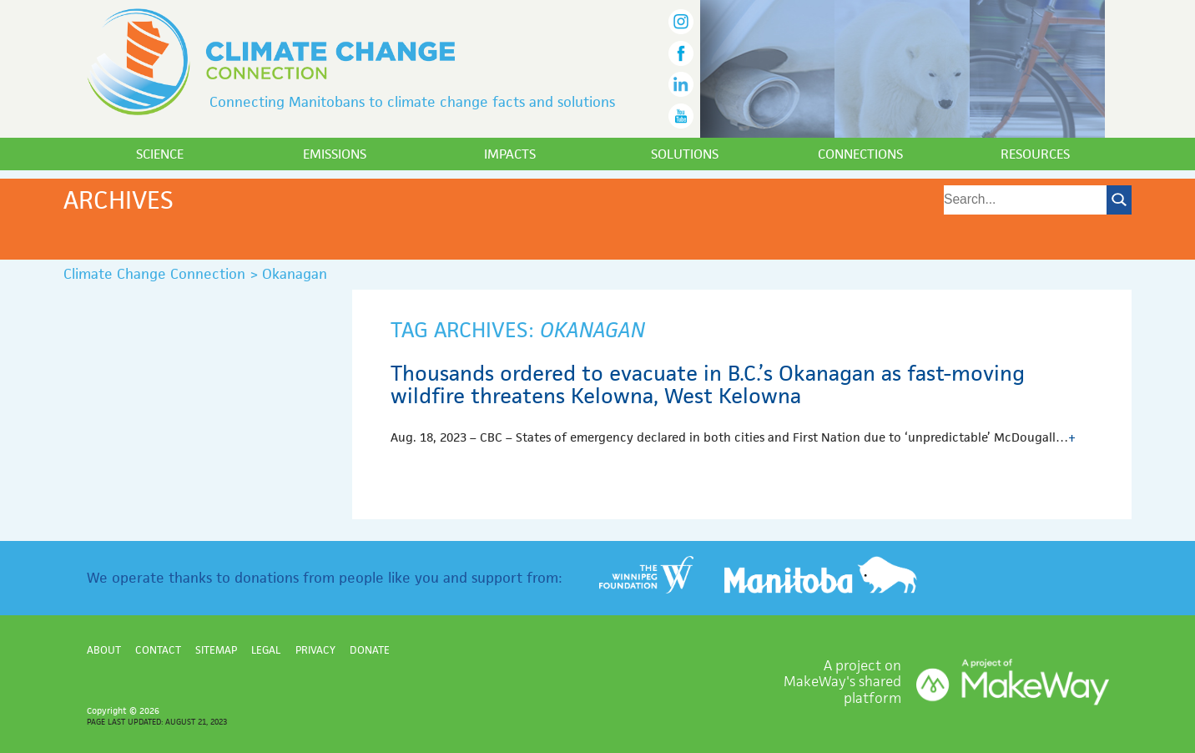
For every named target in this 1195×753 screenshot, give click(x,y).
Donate (370, 650)
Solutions (685, 154)
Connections (860, 154)
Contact (158, 650)
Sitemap (216, 650)
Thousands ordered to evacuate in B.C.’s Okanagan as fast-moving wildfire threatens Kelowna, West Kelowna (708, 385)
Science (160, 154)
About (104, 650)
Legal (265, 650)
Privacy (315, 650)
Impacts (510, 154)
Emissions (334, 154)
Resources (1035, 154)
